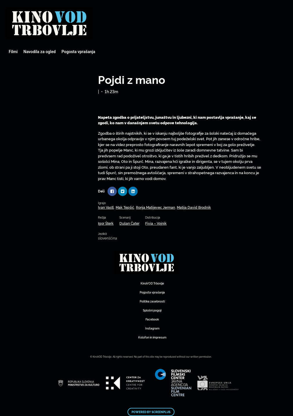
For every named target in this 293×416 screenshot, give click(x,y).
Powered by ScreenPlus (151, 412)
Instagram (152, 328)
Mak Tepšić (125, 207)
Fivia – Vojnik (156, 223)
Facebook (152, 319)
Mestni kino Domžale (49, 23)
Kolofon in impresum (152, 337)
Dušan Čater (129, 223)
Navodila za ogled (39, 51)
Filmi (13, 51)
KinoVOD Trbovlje (152, 283)
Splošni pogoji (152, 310)
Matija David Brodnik (194, 207)
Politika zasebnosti (152, 301)
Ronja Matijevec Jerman (155, 207)
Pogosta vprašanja (78, 51)
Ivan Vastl (106, 207)
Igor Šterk (106, 223)
